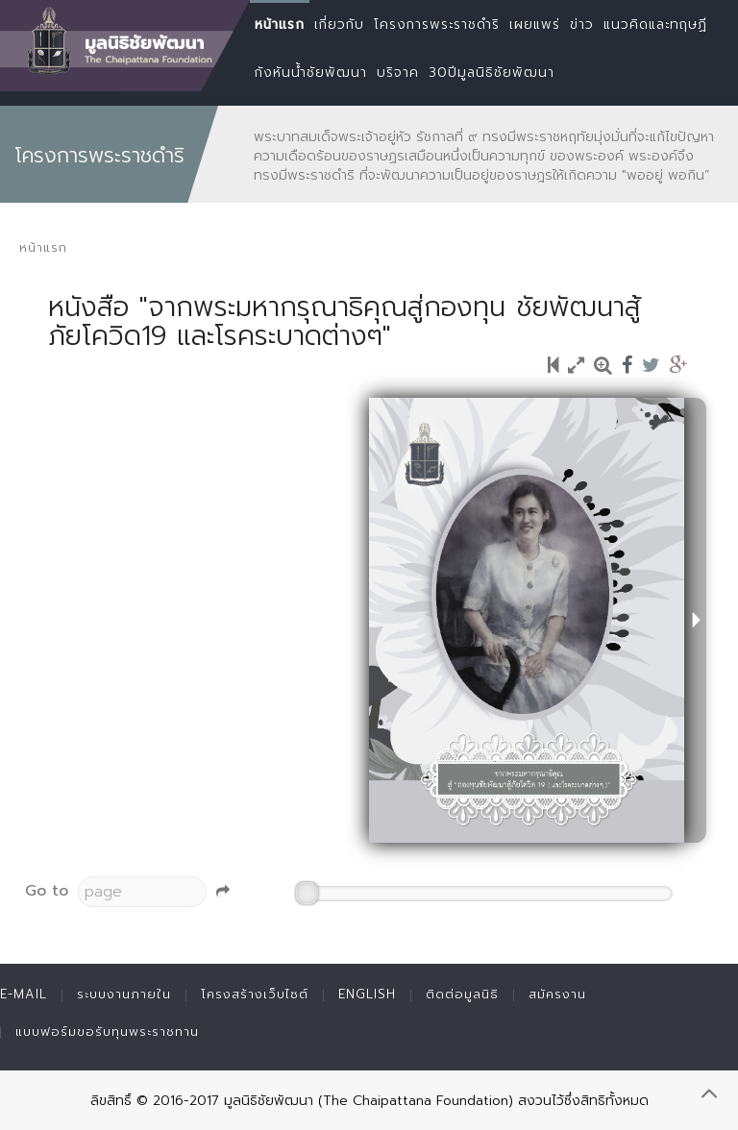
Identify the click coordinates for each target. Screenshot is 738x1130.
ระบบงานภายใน (124, 994)
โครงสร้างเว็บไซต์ (254, 994)
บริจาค (398, 72)
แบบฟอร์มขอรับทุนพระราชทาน (107, 1031)
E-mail (23, 994)
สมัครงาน (557, 994)
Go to (46, 890)
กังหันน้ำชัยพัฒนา (311, 72)
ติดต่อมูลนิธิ (462, 994)
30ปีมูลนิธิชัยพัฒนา (491, 72)
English (367, 994)
